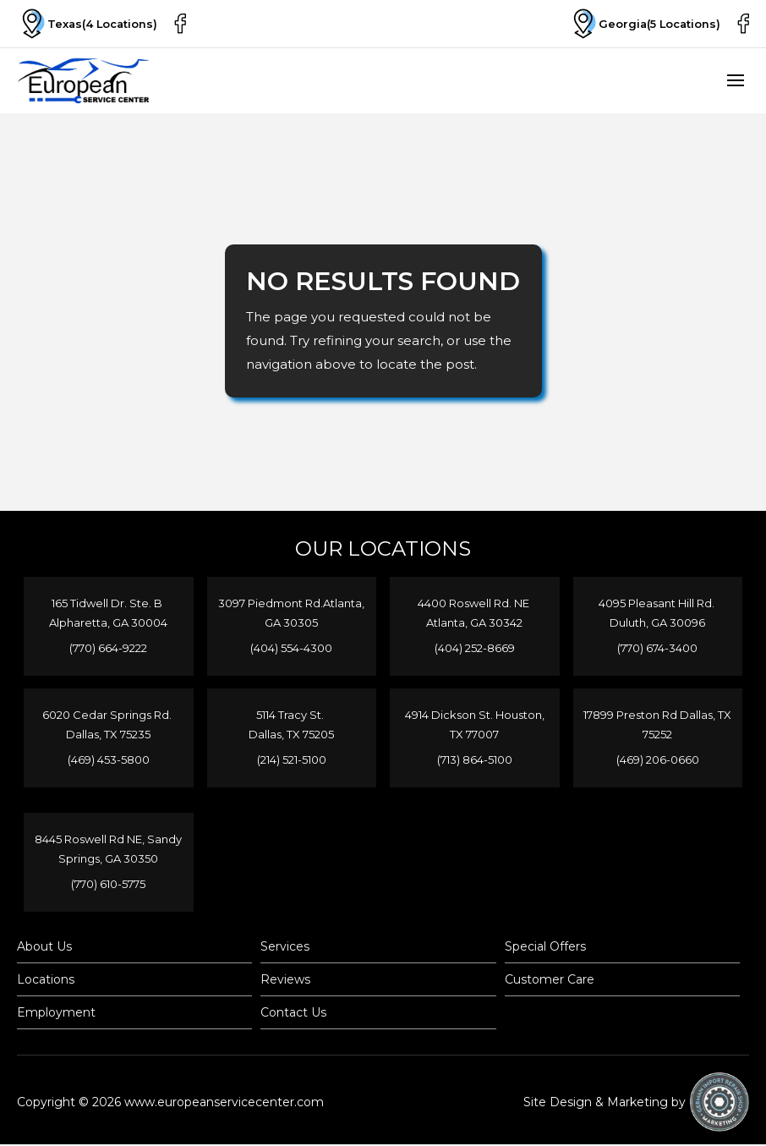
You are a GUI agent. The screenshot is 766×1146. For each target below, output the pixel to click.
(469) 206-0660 (657, 759)
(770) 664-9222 (108, 648)
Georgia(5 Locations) (643, 23)
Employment (56, 1014)
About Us (44, 948)
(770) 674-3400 (657, 648)
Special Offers (545, 948)
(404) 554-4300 (291, 648)
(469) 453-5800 (109, 759)
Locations (45, 981)
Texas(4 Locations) (88, 23)
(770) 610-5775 (108, 884)
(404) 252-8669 (475, 648)
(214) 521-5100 (291, 759)
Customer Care (549, 981)
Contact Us (293, 1014)
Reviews (285, 981)
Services (284, 948)
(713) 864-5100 (474, 759)
